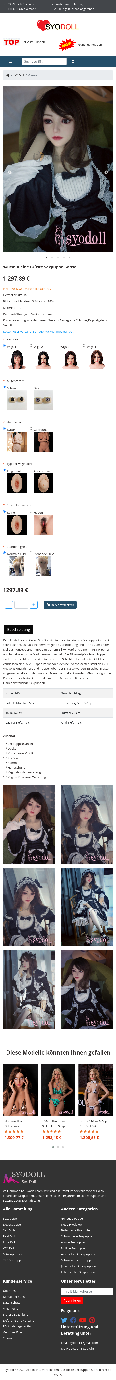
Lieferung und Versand (18, 1320)
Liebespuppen (12, 1224)
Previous (10, 172)
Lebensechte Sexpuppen (78, 1272)
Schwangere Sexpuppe (76, 1236)
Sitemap (8, 1338)
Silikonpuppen (13, 1254)
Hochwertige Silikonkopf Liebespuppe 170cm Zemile (18, 1123)
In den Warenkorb (62, 604)
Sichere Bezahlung (15, 1314)
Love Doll (9, 1242)
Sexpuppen (11, 1218)
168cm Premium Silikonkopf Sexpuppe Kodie (57, 1123)
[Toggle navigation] (14, 62)
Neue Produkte (71, 1224)
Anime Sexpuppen (73, 1242)
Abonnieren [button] (72, 1300)
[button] (53, 1147)
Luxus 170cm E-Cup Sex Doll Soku (93, 1123)
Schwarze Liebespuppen (77, 1260)
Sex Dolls (44, 640)
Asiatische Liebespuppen (78, 1254)
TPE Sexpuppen (13, 1260)
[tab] (46, 257)
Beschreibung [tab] (18, 629)
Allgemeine (10, 1308)
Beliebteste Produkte (75, 1230)
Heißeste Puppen (33, 42)
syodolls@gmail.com (84, 1343)
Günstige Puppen (90, 44)
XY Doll (19, 75)
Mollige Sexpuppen (74, 1248)
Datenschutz (11, 1302)
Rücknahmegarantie (17, 1326)
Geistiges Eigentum (16, 1332)
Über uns (9, 1291)
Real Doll (9, 1236)
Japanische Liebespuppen (78, 1266)
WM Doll (9, 1248)
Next (106, 172)
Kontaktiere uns (14, 1296)
